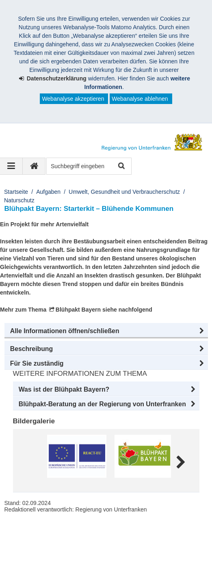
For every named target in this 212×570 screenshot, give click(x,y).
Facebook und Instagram (127, 549)
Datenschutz (153, 540)
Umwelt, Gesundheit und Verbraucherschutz (124, 192)
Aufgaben (48, 192)
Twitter (180, 549)
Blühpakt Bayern (78, 309)
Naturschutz (19, 200)
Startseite (16, 192)
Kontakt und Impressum (44, 540)
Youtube (24, 557)
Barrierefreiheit (106, 540)
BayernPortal (64, 557)
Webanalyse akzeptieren (73, 98)
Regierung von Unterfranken (55, 532)
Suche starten (121, 166)
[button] (106, 331)
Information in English (41, 549)
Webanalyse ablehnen (140, 98)
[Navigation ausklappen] (11, 166)
